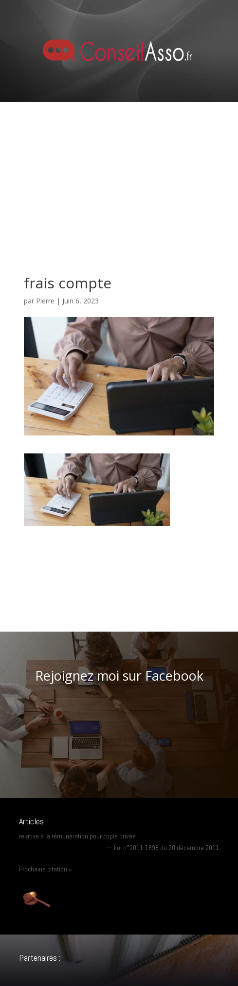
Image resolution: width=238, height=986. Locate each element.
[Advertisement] (119, 175)
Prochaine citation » (45, 869)
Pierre (45, 300)
